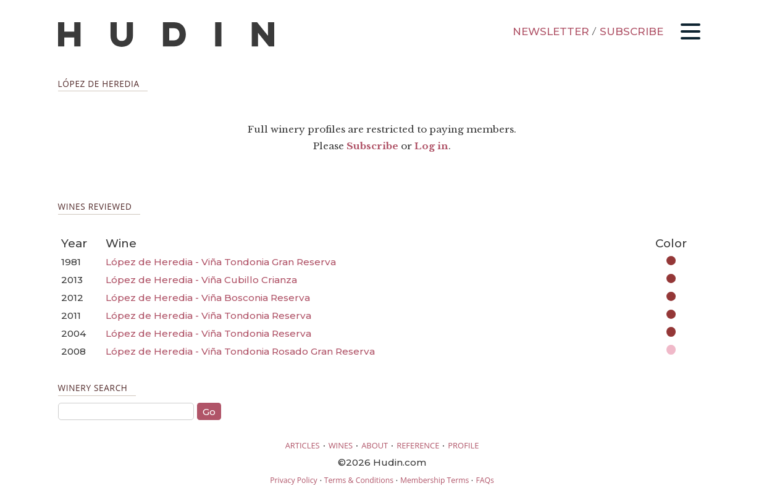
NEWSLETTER (551, 31)
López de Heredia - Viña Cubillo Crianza (201, 280)
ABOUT (374, 445)
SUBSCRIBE (631, 31)
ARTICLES (302, 445)
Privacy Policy (293, 480)
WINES (341, 445)
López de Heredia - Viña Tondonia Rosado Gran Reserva (240, 351)
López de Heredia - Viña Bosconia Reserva (208, 297)
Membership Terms (434, 480)
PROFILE (463, 445)
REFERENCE (418, 445)
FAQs (484, 480)
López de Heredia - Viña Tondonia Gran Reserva (221, 262)
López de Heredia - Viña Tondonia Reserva (208, 315)
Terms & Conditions (358, 480)
